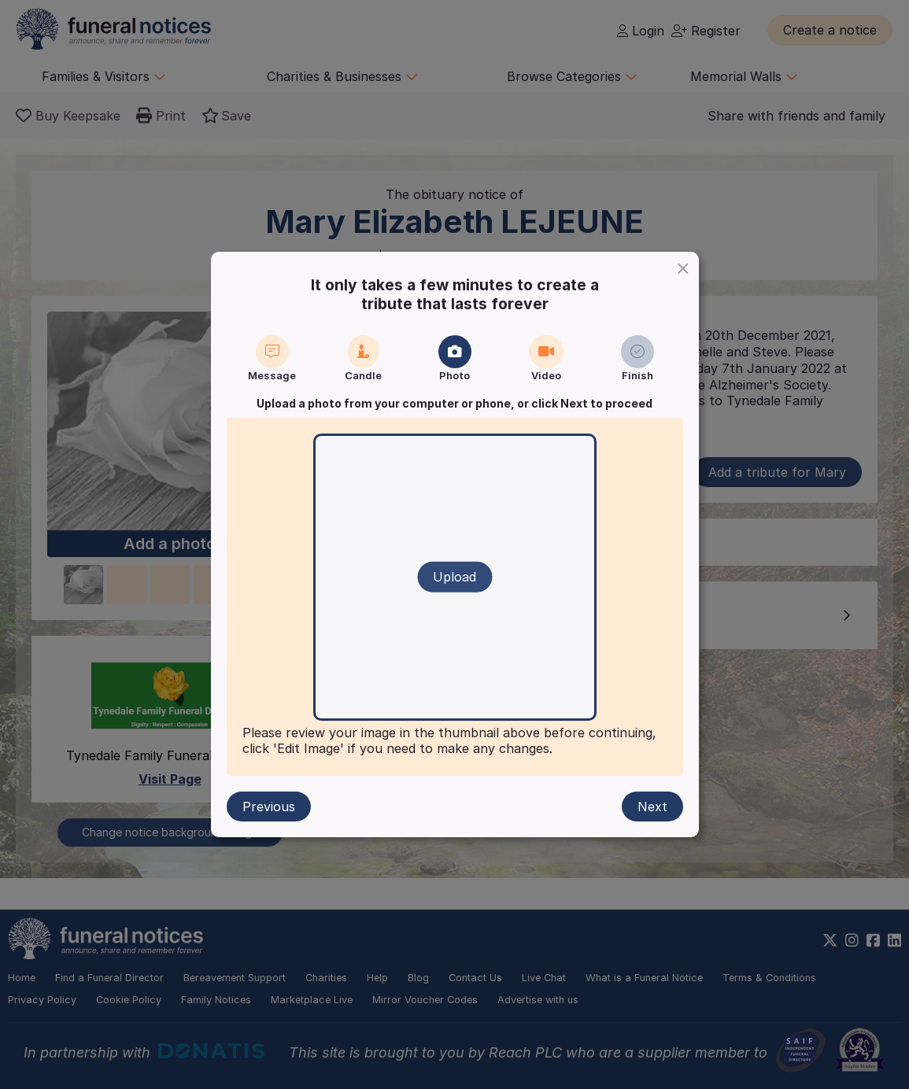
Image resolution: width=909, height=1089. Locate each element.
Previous (268, 806)
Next (652, 806)
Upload (454, 577)
